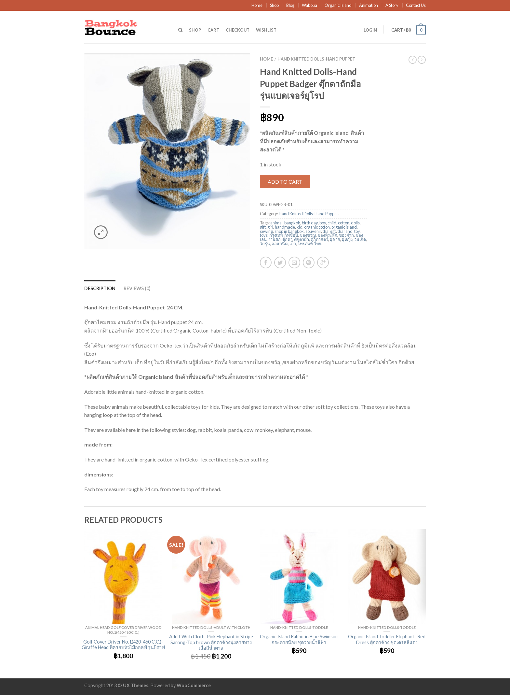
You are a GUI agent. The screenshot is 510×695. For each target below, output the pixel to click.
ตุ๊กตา (287, 239)
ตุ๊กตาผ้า (301, 239)
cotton (343, 222)
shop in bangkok (289, 231)
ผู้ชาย (335, 239)
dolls (355, 222)
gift (263, 227)
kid (299, 227)
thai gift (329, 231)
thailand (345, 231)
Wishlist (266, 30)
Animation (368, 5)
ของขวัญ (308, 235)
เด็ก (292, 243)
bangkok (292, 222)
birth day (310, 222)
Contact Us (416, 5)
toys (264, 235)
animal (276, 222)
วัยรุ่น (265, 243)
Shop (274, 5)
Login (370, 30)
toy (357, 231)
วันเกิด (360, 239)
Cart (213, 30)
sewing (266, 231)
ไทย (317, 243)
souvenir (313, 231)
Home (256, 5)
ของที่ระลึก (327, 235)
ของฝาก (346, 235)
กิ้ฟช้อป (291, 235)
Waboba (309, 5)
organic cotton (317, 227)
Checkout (237, 30)
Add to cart (285, 181)
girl (270, 227)
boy (322, 222)
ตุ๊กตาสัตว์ (319, 239)
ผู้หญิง (347, 239)
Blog (290, 5)
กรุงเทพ (276, 235)
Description (99, 288)
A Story (391, 5)
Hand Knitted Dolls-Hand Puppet (316, 59)
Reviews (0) (137, 288)
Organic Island (338, 5)
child (332, 222)
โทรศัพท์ (305, 243)
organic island (344, 227)
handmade (285, 227)
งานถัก (274, 239)
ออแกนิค (280, 243)
